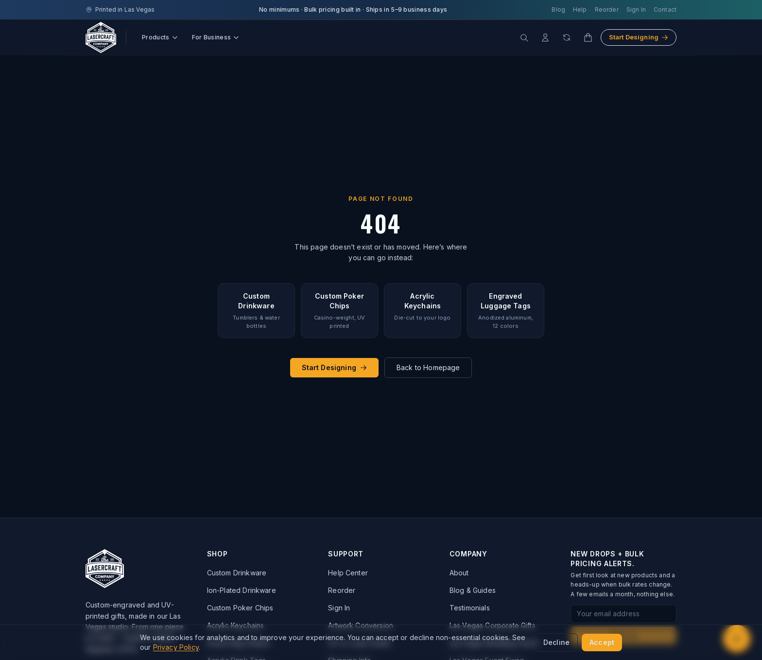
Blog (558, 9)
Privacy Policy (176, 647)
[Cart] (588, 37)
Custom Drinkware (237, 573)
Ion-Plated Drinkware (241, 590)
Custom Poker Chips (240, 608)
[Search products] (524, 37)
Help (580, 9)
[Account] (545, 37)
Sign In (636, 9)
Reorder (607, 9)
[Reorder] (566, 37)
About (459, 573)
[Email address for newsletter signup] (623, 614)
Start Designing (638, 37)
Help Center (348, 573)
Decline (556, 642)
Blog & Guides (473, 590)
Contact (665, 9)
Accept (601, 642)
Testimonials (470, 608)
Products (160, 37)
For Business (216, 37)
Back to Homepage (428, 367)
